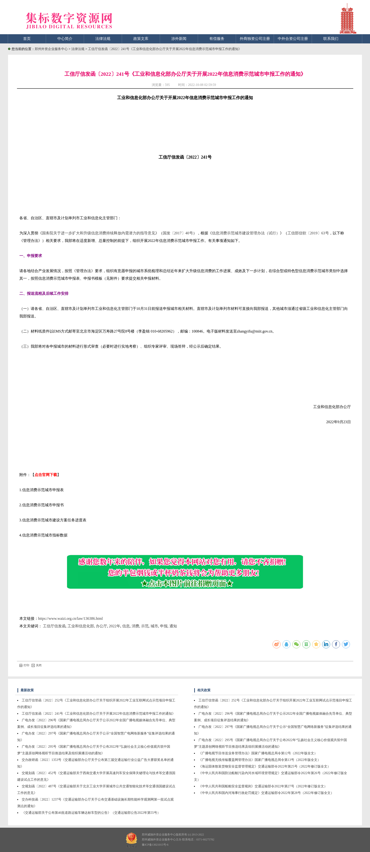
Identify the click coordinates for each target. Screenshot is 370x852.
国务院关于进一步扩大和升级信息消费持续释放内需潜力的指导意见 (98, 233)
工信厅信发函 (54, 626)
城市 (154, 626)
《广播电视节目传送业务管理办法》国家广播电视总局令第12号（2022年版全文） (257, 753)
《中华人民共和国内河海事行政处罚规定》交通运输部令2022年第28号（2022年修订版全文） (266, 793)
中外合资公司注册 (293, 39)
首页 (27, 39)
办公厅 (101, 626)
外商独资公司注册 (255, 39)
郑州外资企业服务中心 (51, 49)
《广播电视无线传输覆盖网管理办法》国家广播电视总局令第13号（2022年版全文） (259, 760)
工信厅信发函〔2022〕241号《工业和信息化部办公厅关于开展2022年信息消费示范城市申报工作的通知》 (165, 49)
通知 (173, 626)
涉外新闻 (178, 39)
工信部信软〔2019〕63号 (308, 233)
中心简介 (64, 39)
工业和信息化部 (80, 626)
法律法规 (102, 39)
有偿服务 (216, 39)
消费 (135, 626)
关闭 (37, 665)
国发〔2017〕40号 (178, 233)
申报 (164, 626)
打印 (24, 665)
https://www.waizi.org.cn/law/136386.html (70, 618)
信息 (126, 626)
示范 (145, 626)
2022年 (114, 626)
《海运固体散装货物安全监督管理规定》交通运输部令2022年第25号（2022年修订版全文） (264, 766)
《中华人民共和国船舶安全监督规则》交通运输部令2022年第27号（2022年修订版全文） (262, 786)
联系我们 (330, 39)
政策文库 (140, 39)
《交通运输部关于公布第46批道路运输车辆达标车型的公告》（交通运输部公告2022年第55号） (91, 812)
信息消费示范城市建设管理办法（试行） (246, 233)
